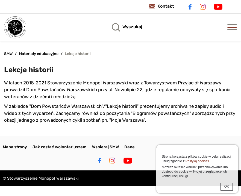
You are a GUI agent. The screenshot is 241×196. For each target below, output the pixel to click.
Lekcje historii (78, 53)
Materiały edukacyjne (38, 53)
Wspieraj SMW (105, 147)
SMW (8, 53)
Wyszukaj (132, 26)
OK (226, 186)
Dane (129, 147)
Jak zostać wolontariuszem (60, 147)
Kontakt (165, 6)
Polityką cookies (197, 161)
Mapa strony (15, 147)
